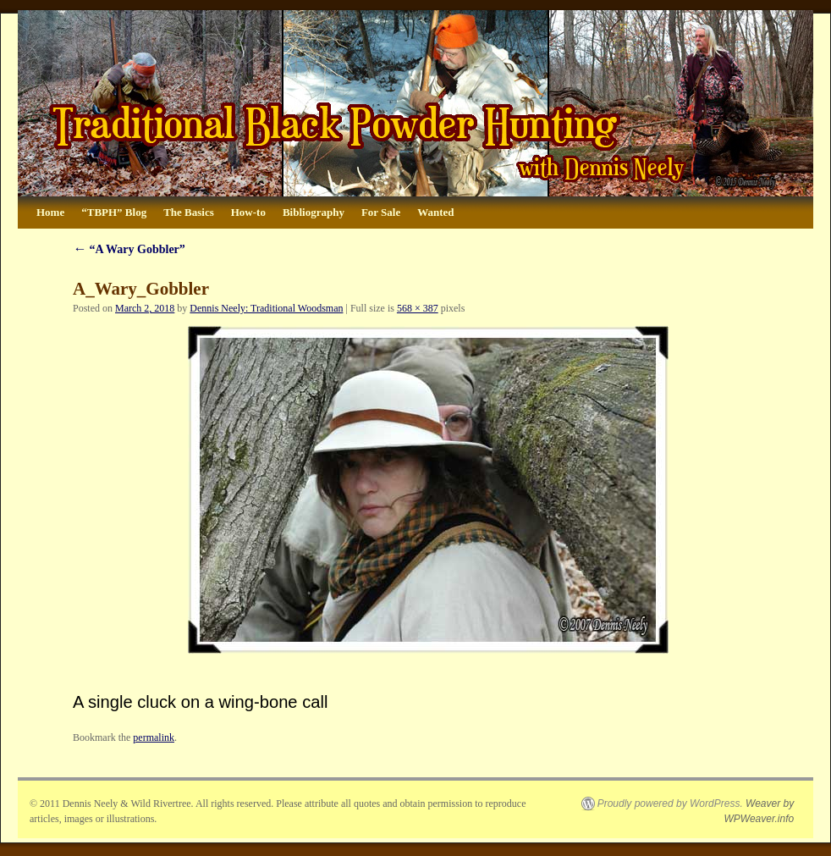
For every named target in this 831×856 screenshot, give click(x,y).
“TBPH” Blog (113, 212)
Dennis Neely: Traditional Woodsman (266, 308)
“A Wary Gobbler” (129, 249)
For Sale (380, 212)
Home (50, 212)
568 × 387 (417, 308)
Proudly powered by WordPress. (670, 803)
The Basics (188, 212)
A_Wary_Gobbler (141, 289)
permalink (153, 737)
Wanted (435, 212)
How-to (248, 212)
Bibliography (313, 212)
